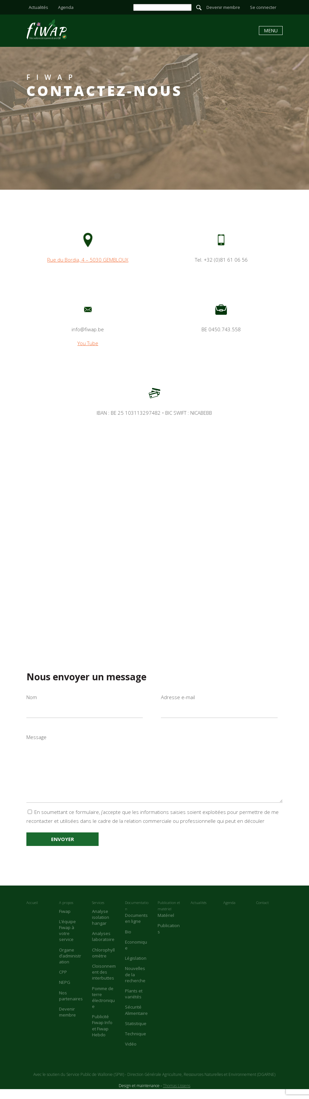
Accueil (32, 912)
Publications (169, 938)
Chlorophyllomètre (103, 963)
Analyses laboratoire (103, 946)
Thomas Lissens (176, 1095)
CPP (63, 982)
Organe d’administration (70, 966)
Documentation (136, 915)
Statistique (135, 1033)
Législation (135, 968)
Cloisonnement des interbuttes (104, 982)
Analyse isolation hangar (100, 927)
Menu (271, 30)
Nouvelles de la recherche (135, 984)
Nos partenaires (71, 1006)
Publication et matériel (169, 915)
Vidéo (131, 1054)
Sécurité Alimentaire (136, 1020)
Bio (128, 942)
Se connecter (263, 7)
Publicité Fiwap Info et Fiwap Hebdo (102, 1035)
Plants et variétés (133, 1004)
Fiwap (65, 921)
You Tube (87, 343)
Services (98, 912)
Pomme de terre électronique (103, 1007)
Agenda (66, 7)
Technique (135, 1044)
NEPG (64, 992)
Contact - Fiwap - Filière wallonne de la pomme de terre (46, 29)
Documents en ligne (136, 928)
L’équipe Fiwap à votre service (67, 940)
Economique (136, 955)
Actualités (38, 7)
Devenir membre (223, 7)
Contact (262, 912)
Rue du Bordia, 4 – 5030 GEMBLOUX (87, 259)
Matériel (166, 925)
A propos (66, 912)
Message (154, 773)
